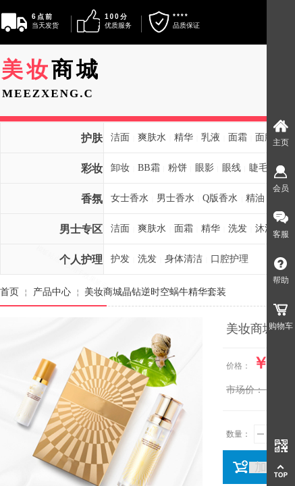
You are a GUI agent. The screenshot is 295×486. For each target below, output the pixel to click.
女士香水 (130, 198)
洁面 (120, 137)
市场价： (245, 390)
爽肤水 (152, 137)
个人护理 (81, 259)
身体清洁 (184, 259)
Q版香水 (220, 198)
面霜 (237, 137)
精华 (183, 137)
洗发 (237, 228)
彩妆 (92, 168)
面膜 (264, 137)
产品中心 (52, 291)
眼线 (231, 168)
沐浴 (264, 228)
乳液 (210, 137)
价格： (238, 366)
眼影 (204, 168)
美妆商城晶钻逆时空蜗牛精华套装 (155, 291)
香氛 (92, 199)
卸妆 (120, 168)
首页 (9, 291)
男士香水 (175, 198)
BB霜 (149, 168)
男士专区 (81, 229)
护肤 (92, 138)
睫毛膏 (263, 168)
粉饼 (177, 168)
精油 (255, 198)
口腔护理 (229, 259)
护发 (120, 259)
